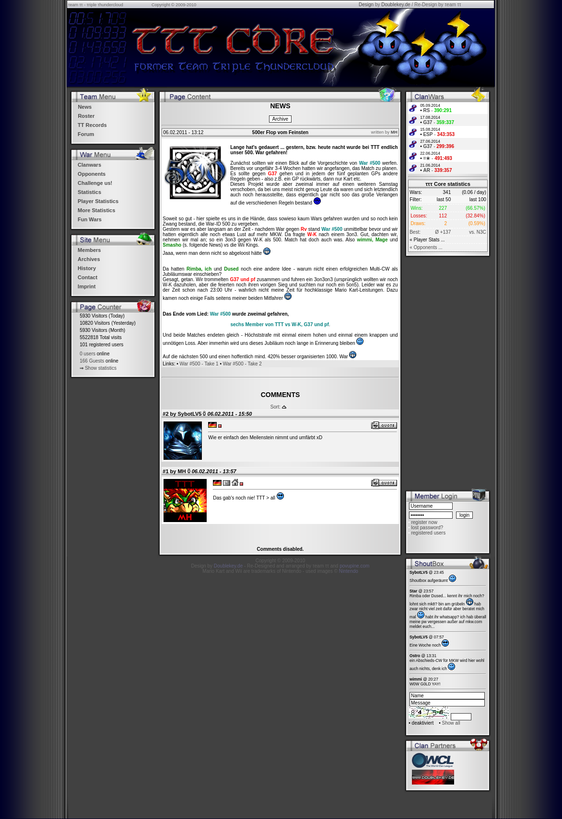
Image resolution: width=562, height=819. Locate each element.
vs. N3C (477, 232)
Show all (451, 723)
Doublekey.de (395, 4)
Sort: (275, 407)
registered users (428, 532)
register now (424, 522)
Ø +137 (443, 232)
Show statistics (101, 368)
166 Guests (92, 361)
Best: (415, 232)
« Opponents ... (426, 247)
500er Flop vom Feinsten (280, 132)
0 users (87, 353)
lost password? (427, 527)
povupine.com (354, 566)
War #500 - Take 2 (242, 363)
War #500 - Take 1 (198, 363)
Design (366, 4)
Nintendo (348, 571)
